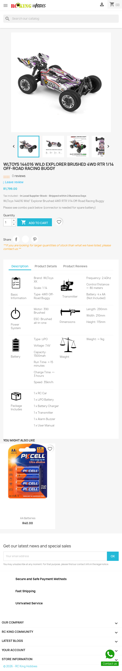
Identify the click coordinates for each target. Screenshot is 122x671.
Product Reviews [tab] (75, 266)
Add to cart (34, 223)
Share (16, 239)
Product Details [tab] (46, 266)
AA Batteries (27, 518)
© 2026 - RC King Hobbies (20, 666)
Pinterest (34, 239)
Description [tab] (19, 266)
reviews (18, 176)
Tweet (25, 239)
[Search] (61, 19)
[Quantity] (7, 222)
